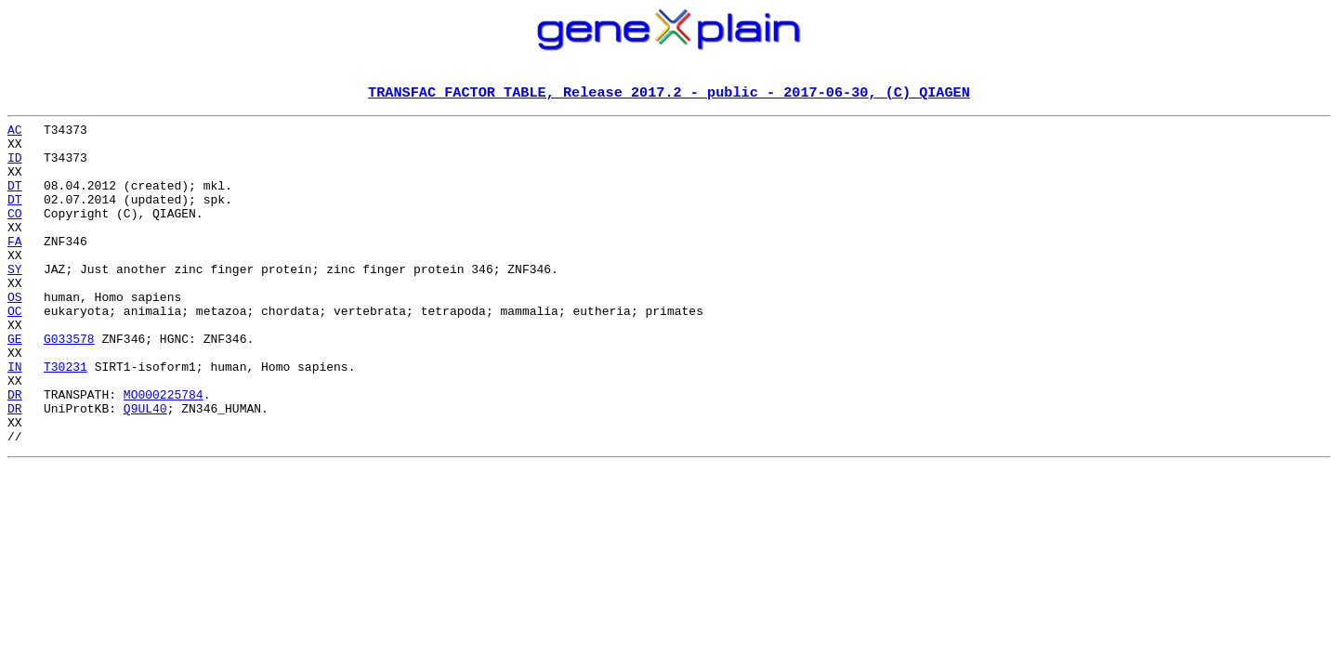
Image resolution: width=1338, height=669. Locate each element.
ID (14, 167)
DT (14, 200)
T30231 (65, 418)
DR (14, 451)
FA (14, 267)
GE (14, 384)
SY (14, 301)
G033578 (69, 384)
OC (14, 351)
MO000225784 (163, 451)
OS (14, 334)
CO (14, 234)
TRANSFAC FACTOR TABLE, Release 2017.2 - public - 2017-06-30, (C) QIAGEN (669, 94)
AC (14, 133)
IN (14, 418)
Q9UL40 (145, 468)
